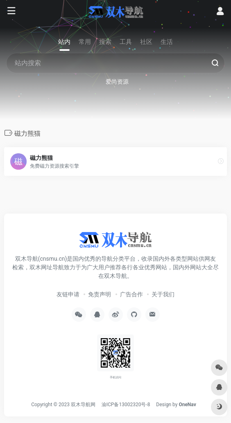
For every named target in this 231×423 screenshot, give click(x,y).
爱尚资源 (117, 81)
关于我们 (163, 294)
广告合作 (131, 294)
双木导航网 (83, 404)
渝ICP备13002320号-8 (126, 404)
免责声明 (99, 294)
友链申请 (68, 294)
